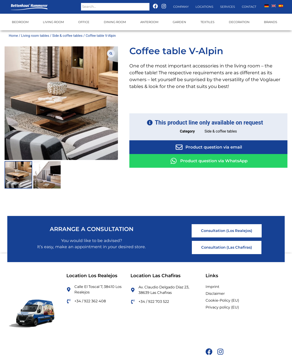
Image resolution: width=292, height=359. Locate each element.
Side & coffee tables (67, 36)
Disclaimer (215, 293)
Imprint (212, 287)
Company (181, 6)
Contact (249, 6)
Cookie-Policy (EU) (222, 300)
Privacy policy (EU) (222, 307)
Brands (270, 22)
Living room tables (35, 36)
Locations (204, 6)
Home (13, 36)
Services (227, 6)
